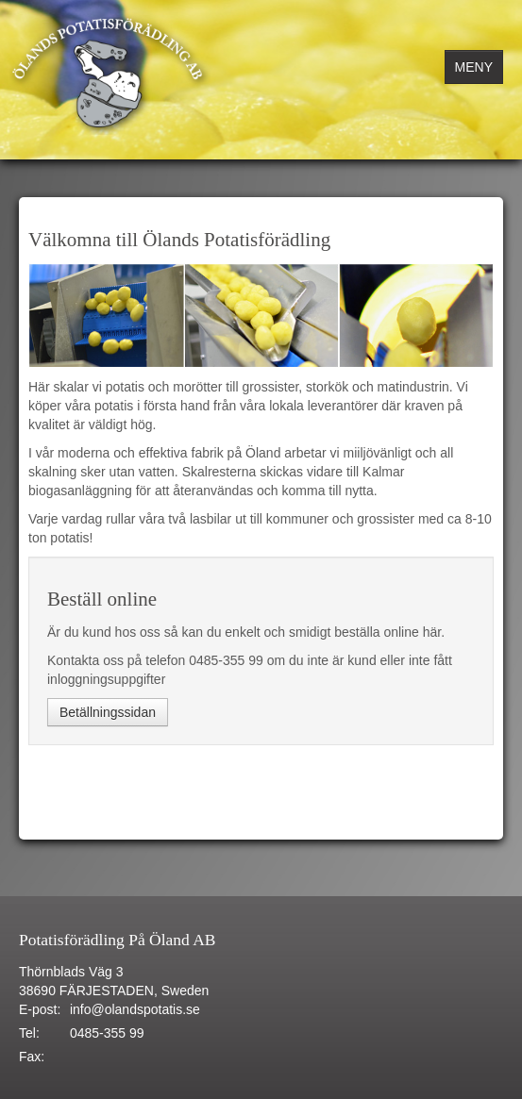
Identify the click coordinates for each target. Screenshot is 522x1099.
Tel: (29, 1033)
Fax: (31, 1056)
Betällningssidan (107, 712)
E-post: (39, 1009)
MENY (474, 67)
